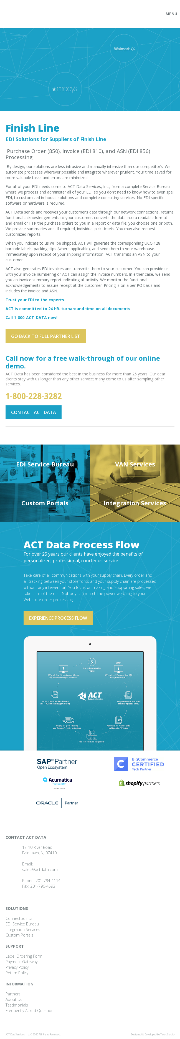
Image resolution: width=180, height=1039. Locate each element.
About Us (14, 999)
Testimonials (17, 1005)
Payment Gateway (21, 961)
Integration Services (135, 503)
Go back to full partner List (45, 336)
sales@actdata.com (40, 869)
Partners (13, 994)
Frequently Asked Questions (30, 1010)
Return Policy (17, 972)
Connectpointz (19, 918)
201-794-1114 (48, 880)
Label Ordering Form (24, 956)
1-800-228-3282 (34, 395)
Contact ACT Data (33, 412)
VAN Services (135, 464)
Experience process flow (58, 618)
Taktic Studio (167, 1034)
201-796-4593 (42, 886)
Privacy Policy (17, 967)
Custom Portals (45, 503)
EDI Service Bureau (45, 464)
